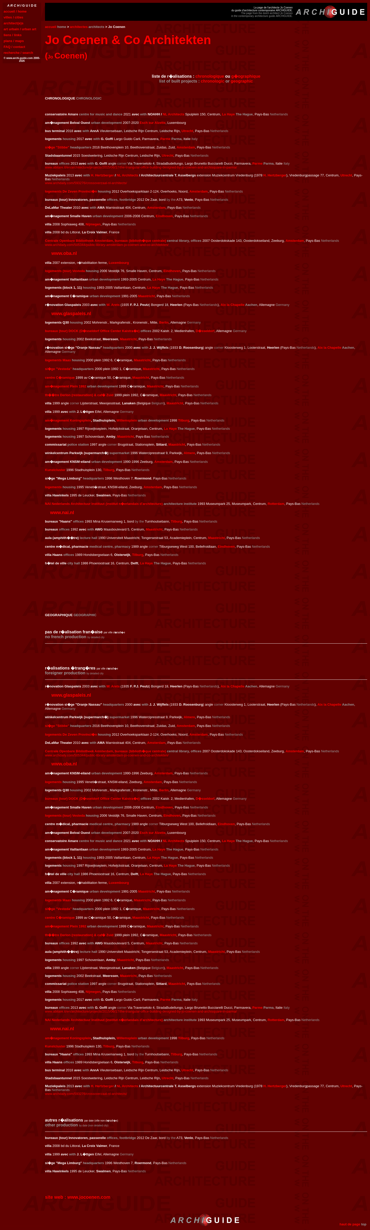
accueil (50, 27)
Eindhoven (164, 216)
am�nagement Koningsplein (68, 420)
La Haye (228, 114)
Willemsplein (127, 420)
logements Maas (58, 360)
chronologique (210, 76)
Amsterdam (186, 147)
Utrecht (187, 131)
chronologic (213, 81)
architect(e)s (13, 23)
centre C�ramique (60, 917)
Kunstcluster (55, 470)
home (61, 27)
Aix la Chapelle (232, 305)
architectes (79, 27)
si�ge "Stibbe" (57, 147)
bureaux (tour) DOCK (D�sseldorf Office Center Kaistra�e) (92, 331)
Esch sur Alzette (153, 123)
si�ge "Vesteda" (58, 369)
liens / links (13, 35)
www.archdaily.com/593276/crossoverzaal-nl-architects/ (86, 183)
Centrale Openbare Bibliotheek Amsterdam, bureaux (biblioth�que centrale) (105, 241)
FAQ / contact (14, 47)
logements (53, 487)
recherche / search (18, 53)
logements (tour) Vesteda (65, 271)
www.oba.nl (64, 253)
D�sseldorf (205, 331)
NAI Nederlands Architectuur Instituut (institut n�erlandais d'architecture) (104, 504)
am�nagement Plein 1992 (65, 386)
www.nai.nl (62, 512)
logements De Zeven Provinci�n (71, 191)
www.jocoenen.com (88, 1197)
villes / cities (13, 17)
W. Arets (113, 305)
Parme (165, 139)
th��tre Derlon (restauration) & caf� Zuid (79, 935)
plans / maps (14, 41)
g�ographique (245, 76)
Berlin (164, 322)
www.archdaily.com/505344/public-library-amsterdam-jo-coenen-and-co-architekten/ (107, 245)
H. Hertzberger (102, 175)
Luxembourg (119, 263)
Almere (189, 453)
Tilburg (183, 420)
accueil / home (15, 11)
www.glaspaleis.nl (71, 313)
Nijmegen (93, 224)
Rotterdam (276, 504)
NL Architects (173, 114)
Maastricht (146, 296)
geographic (242, 81)
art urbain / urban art (20, 29)
